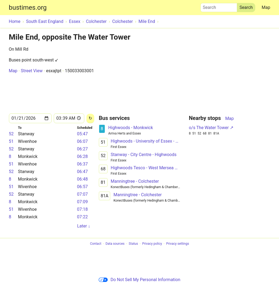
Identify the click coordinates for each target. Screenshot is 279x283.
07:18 (82, 209)
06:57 (82, 186)
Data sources (115, 244)
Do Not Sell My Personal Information (139, 279)
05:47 (82, 133)
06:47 (82, 171)
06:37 (82, 164)
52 (11, 133)
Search (218, 6)
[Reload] (90, 118)
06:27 (82, 148)
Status (133, 244)
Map (266, 7)
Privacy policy (152, 244)
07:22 (82, 216)
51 (11, 141)
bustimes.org (28, 7)
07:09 (82, 201)
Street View (32, 70)
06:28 (82, 156)
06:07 (82, 141)
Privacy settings (177, 244)
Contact (95, 244)
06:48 (82, 179)
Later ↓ (83, 226)
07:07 (82, 194)
